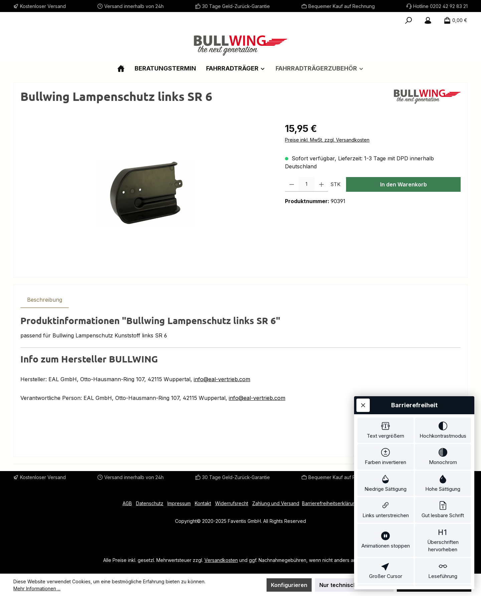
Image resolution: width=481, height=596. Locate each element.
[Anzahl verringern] (292, 184)
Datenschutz (149, 503)
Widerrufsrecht (231, 503)
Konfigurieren (289, 585)
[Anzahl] (306, 184)
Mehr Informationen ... (36, 588)
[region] (146, 193)
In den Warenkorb (403, 184)
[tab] (44, 299)
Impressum (179, 503)
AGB (127, 503)
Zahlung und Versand (275, 503)
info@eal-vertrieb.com (222, 379)
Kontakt (203, 503)
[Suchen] (408, 20)
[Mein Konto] (428, 20)
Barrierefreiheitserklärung (330, 503)
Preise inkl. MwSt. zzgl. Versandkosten (327, 140)
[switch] (385, 391)
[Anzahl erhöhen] (321, 184)
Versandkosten (221, 560)
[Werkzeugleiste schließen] (363, 364)
